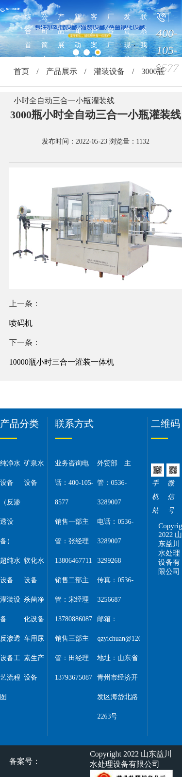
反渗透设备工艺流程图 (10, 668)
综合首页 (28, 38)
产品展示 (61, 38)
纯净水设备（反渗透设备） (10, 502)
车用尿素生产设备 (34, 658)
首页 (21, 71)
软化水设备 (34, 570)
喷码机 (21, 323)
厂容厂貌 (110, 38)
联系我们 (143, 38)
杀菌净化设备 (34, 609)
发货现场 (127, 38)
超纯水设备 (10, 570)
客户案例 (94, 38)
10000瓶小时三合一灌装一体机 (61, 362)
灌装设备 (109, 71)
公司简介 (44, 38)
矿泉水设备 (34, 473)
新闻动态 (77, 38)
